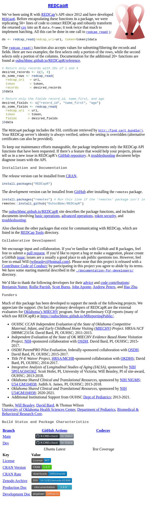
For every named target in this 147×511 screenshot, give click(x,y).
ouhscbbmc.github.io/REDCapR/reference (47, 62)
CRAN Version (14, 479)
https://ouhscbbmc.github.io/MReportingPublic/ (77, 326)
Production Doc (15, 499)
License (9, 472)
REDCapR (58, 6)
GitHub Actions (54, 442)
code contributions (115, 293)
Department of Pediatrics (96, 420)
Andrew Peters (104, 297)
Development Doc (16, 505)
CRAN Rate (12, 485)
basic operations (47, 225)
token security (105, 225)
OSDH (83, 352)
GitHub (80, 200)
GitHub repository (72, 163)
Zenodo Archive (15, 492)
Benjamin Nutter (14, 297)
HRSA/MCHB (63, 369)
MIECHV (103, 339)
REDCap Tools (32, 242)
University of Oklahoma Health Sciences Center (38, 420)
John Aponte (81, 297)
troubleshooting (103, 163)
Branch (9, 442)
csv (23, 28)
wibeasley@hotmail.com (50, 272)
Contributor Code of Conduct (24, 276)
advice (88, 293)
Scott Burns (61, 297)
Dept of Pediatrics (97, 408)
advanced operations (77, 225)
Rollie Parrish (39, 297)
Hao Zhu (130, 297)
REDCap (48, 15)
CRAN (71, 184)
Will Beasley (24, 416)
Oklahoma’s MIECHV (41, 322)
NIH (28, 352)
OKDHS (127, 369)
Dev (6, 454)
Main (7, 448)
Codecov (103, 442)
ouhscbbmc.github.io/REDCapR (33, 221)
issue (21, 267)
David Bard (45, 416)
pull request (36, 263)
